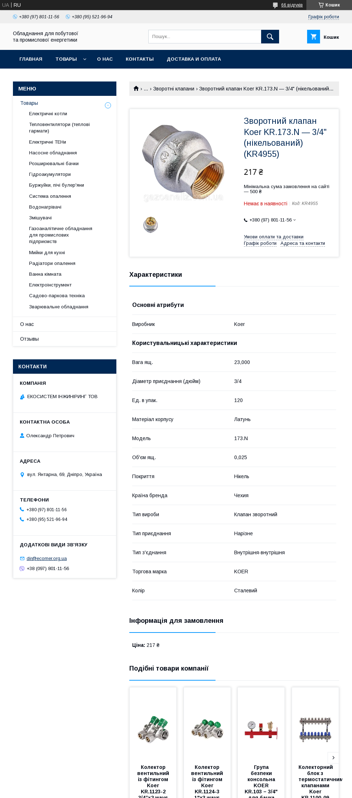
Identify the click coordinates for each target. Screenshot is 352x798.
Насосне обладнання (53, 152)
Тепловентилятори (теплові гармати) (59, 128)
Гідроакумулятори (50, 174)
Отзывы (29, 339)
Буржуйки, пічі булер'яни (56, 185)
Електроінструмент (50, 285)
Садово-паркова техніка (57, 295)
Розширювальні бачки (54, 163)
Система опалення (50, 196)
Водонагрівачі (45, 207)
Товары (66, 59)
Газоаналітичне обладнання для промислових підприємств (60, 235)
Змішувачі (40, 217)
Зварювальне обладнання (58, 306)
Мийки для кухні (47, 252)
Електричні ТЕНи (47, 142)
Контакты (140, 59)
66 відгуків (292, 5)
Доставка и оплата (194, 59)
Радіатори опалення (52, 263)
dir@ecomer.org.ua (47, 558)
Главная (30, 59)
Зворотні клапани (173, 89)
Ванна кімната (45, 274)
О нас (105, 59)
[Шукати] (270, 36)
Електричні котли (48, 113)
